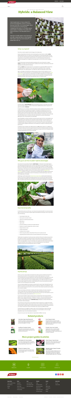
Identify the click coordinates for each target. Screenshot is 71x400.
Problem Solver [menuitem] (37, 6)
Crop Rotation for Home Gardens (25, 340)
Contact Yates (57, 384)
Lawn (27, 381)
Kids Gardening (9, 384)
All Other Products (39, 391)
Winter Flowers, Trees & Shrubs (52, 340)
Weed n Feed (48, 386)
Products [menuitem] (19, 6)
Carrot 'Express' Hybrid (50, 319)
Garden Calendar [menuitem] (44, 6)
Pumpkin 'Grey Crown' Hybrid (52, 327)
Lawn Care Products (30, 386)
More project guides (35, 357)
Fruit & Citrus (19, 384)
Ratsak (47, 391)
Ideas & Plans (9, 381)
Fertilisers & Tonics (39, 384)
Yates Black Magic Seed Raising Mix (25, 319)
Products (37, 381)
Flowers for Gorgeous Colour (24, 348)
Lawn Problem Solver (30, 384)
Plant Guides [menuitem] (24, 6)
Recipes (8, 386)
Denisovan (20, 171)
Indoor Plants (19, 386)
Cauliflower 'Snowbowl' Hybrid (24, 327)
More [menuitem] (49, 6)
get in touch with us (37, 293)
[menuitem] (62, 1)
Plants (18, 381)
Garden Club (57, 381)
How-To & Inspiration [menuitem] (11, 6)
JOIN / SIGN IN (62, 1)
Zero (46, 384)
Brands (47, 381)
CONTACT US (56, 1)
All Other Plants (19, 389)
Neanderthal (46, 170)
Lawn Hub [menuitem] (31, 6)
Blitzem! (47, 389)
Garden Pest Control (39, 389)
